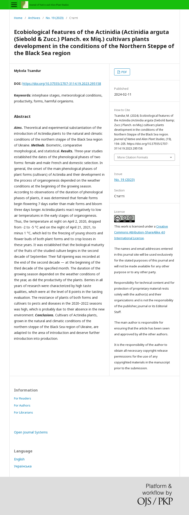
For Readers (22, 398)
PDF (124, 72)
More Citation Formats (132, 157)
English (19, 459)
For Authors (22, 405)
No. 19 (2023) (55, 18)
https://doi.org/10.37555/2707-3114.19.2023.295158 (61, 83)
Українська (23, 466)
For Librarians (23, 412)
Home (18, 18)
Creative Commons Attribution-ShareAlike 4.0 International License (141, 232)
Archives (34, 18)
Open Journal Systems (31, 432)
